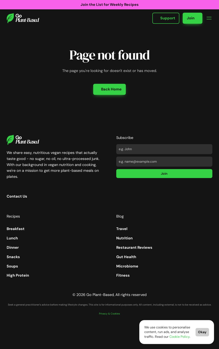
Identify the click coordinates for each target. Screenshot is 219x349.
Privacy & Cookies (109, 313)
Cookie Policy (179, 336)
